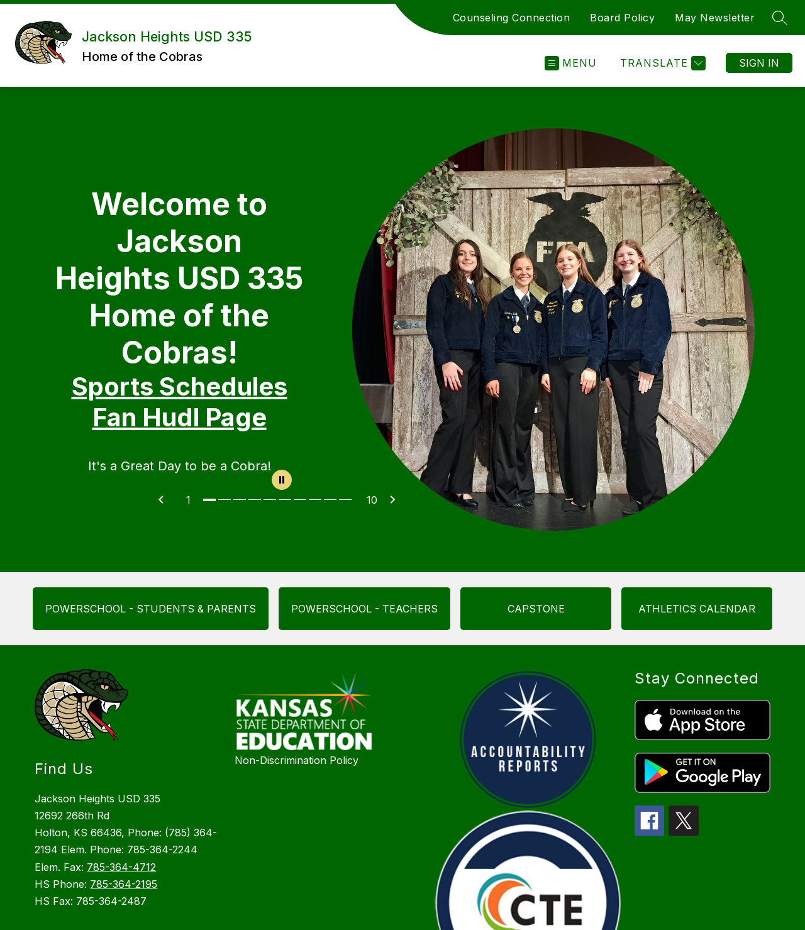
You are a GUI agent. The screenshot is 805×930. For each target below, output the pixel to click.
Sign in (759, 63)
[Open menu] (571, 63)
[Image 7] (301, 499)
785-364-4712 (121, 867)
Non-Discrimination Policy (296, 760)
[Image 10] (346, 499)
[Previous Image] (166, 499)
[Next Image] (397, 499)
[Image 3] (240, 499)
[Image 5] (271, 499)
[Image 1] (210, 499)
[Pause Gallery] (282, 481)
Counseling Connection (511, 17)
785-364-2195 (123, 884)
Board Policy (622, 17)
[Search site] (779, 17)
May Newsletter (715, 17)
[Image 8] (316, 499)
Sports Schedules (179, 386)
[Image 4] (256, 499)
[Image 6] (286, 499)
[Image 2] (225, 499)
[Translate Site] (661, 63)
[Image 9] (331, 499)
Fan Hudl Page (179, 417)
